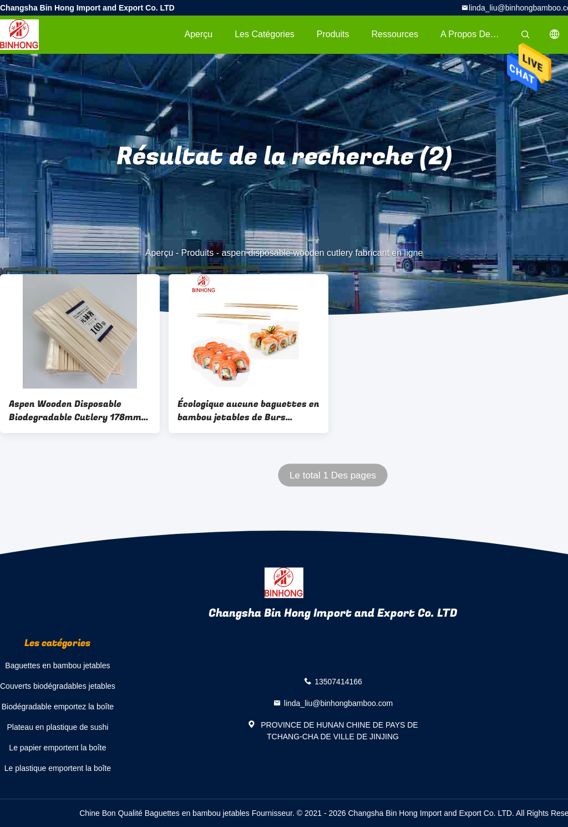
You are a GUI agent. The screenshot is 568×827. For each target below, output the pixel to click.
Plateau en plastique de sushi (57, 727)
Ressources (395, 34)
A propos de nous (476, 34)
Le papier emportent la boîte (57, 747)
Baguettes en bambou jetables (57, 665)
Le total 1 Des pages (333, 475)
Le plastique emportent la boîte (57, 768)
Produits (333, 34)
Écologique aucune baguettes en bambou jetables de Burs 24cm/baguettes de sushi (249, 410)
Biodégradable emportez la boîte (58, 706)
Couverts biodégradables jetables (57, 686)
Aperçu (198, 34)
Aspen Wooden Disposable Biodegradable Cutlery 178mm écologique (75, 410)
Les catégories (265, 34)
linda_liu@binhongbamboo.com (338, 703)
